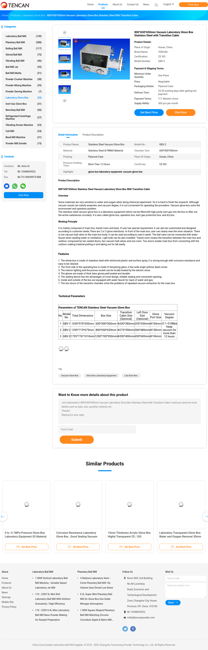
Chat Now (193, 4)
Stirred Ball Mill (24, 54)
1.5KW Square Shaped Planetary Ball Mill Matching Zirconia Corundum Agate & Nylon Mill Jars (97, 615)
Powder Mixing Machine (24, 85)
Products (6, 583)
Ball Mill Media (24, 73)
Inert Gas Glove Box (24, 104)
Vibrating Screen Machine (24, 125)
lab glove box (130, 375)
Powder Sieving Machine (24, 91)
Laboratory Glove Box (24, 97)
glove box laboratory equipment (101, 375)
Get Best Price (149, 112)
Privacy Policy (9, 606)
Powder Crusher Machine (24, 79)
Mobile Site (8, 602)
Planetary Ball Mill (24, 42)
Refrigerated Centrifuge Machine (24, 117)
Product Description (93, 134)
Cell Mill (24, 131)
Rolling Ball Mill (24, 48)
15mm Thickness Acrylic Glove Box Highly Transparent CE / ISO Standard (129, 536)
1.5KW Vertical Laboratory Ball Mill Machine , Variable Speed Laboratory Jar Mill (51, 583)
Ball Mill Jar (24, 67)
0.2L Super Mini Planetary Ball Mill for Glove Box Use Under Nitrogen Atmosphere (96, 599)
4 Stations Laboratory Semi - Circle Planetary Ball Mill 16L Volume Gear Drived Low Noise (96, 583)
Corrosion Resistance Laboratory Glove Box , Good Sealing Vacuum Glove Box (76, 536)
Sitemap (6, 597)
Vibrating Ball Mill (24, 60)
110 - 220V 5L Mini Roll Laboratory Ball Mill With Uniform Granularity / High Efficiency (52, 599)
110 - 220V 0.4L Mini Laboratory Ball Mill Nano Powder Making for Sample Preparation (52, 615)
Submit (76, 440)
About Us (6, 587)
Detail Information (68, 134)
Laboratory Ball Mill (24, 36)
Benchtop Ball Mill (24, 110)
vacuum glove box (69, 375)
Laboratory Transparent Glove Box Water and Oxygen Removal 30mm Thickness (180, 536)
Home (5, 578)
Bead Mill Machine (24, 137)
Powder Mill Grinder (24, 143)
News (5, 592)
